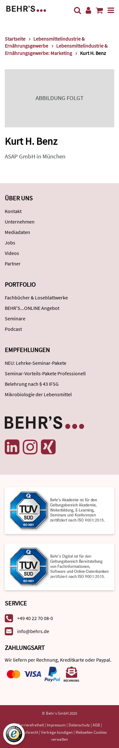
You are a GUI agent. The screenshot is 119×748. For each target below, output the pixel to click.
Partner (13, 263)
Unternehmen (20, 221)
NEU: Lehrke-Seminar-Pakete (35, 363)
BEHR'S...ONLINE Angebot (32, 308)
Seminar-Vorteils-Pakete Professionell (45, 373)
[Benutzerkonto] (88, 10)
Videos (12, 253)
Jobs (10, 242)
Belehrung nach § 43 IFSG (32, 384)
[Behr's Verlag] (26, 8)
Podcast (13, 329)
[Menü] (111, 10)
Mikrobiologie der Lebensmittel (38, 394)
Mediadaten (17, 232)
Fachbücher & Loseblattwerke (36, 297)
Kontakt (13, 211)
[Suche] (77, 10)
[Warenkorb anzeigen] (99, 10)
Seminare (15, 318)
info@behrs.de (33, 631)
